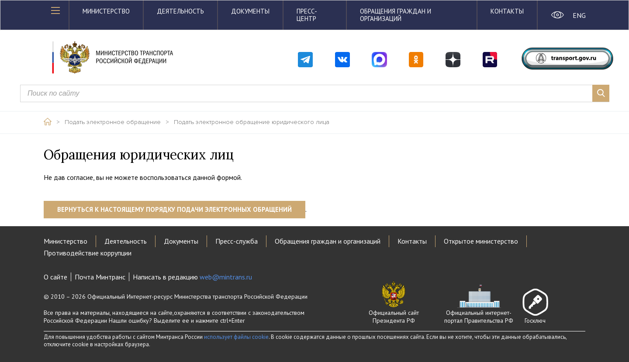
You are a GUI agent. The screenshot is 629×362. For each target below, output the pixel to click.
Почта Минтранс (100, 276)
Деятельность (180, 11)
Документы (250, 11)
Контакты (507, 11)
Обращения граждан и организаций (395, 15)
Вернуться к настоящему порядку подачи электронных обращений (174, 209)
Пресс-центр (307, 15)
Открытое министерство (481, 241)
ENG (579, 15)
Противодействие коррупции (87, 252)
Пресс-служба (236, 241)
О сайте (55, 276)
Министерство (106, 11)
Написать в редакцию (192, 276)
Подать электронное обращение (113, 122)
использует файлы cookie (236, 337)
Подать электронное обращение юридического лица (251, 122)
